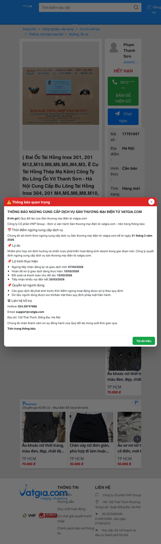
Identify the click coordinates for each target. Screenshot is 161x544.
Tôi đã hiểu (143, 341)
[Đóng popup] (151, 202)
